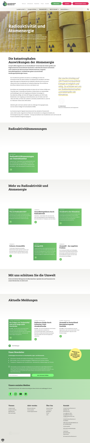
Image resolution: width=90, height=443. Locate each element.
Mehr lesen (45, 153)
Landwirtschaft (21, 9)
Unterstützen (64, 9)
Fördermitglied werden (80, 3)
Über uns (24, 3)
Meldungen (48, 411)
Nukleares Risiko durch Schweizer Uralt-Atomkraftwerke (45, 323)
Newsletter (36, 3)
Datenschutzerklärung (15, 371)
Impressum (65, 431)
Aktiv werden (32, 405)
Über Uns (49, 405)
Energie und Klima (12, 409)
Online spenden (30, 409)
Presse (42, 3)
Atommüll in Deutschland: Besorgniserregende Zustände (70, 321)
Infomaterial (30, 3)
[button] (3, 440)
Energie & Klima (32, 9)
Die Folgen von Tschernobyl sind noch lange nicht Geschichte (20, 322)
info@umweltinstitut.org (17, 370)
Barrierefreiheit (66, 432)
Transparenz (49, 409)
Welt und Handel (12, 413)
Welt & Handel (53, 9)
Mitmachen (56, 3)
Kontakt (47, 3)
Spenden (67, 3)
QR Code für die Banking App (69, 428)
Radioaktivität (43, 8)
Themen (11, 405)
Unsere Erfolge (49, 408)
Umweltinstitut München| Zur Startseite (9, 4)
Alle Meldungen (15, 345)
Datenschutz (66, 434)
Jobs (47, 414)
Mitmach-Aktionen (31, 408)
